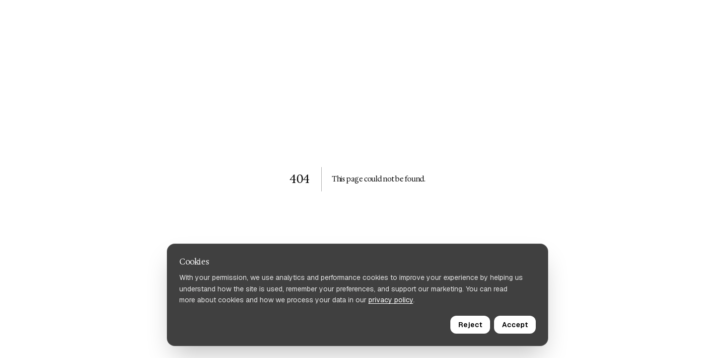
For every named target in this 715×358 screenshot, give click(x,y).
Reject (470, 324)
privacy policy (390, 299)
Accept (515, 324)
